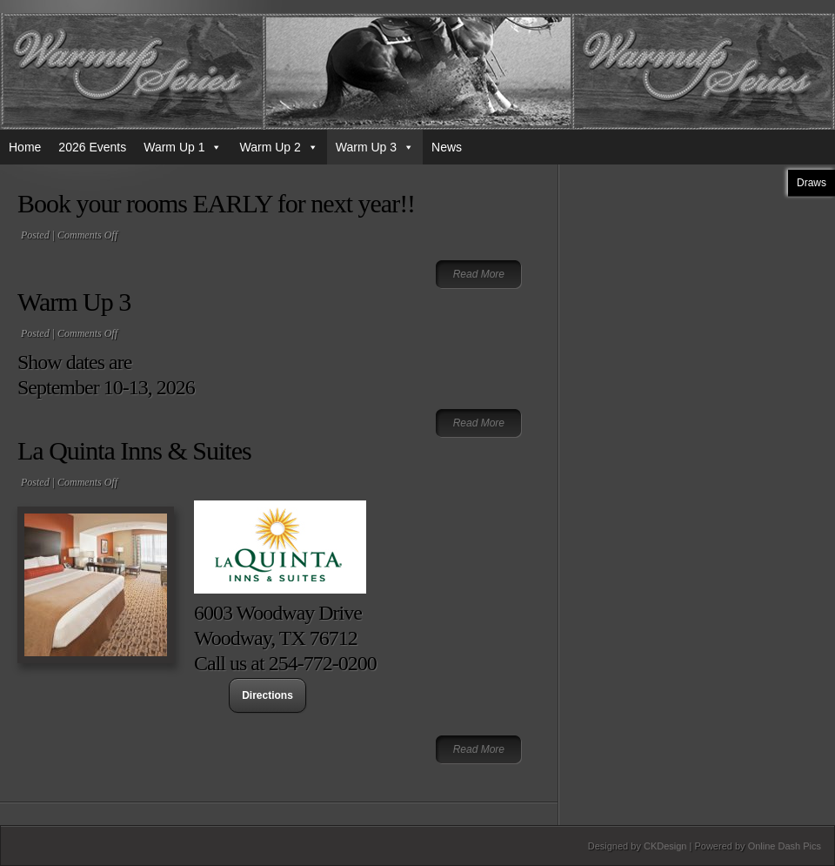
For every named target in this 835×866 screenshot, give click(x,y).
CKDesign (665, 846)
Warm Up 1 (183, 147)
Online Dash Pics (784, 846)
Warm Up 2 (278, 147)
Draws (811, 183)
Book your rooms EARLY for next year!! (216, 203)
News (446, 147)
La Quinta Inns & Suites (134, 450)
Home (25, 147)
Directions (267, 695)
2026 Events (92, 147)
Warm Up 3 (375, 147)
